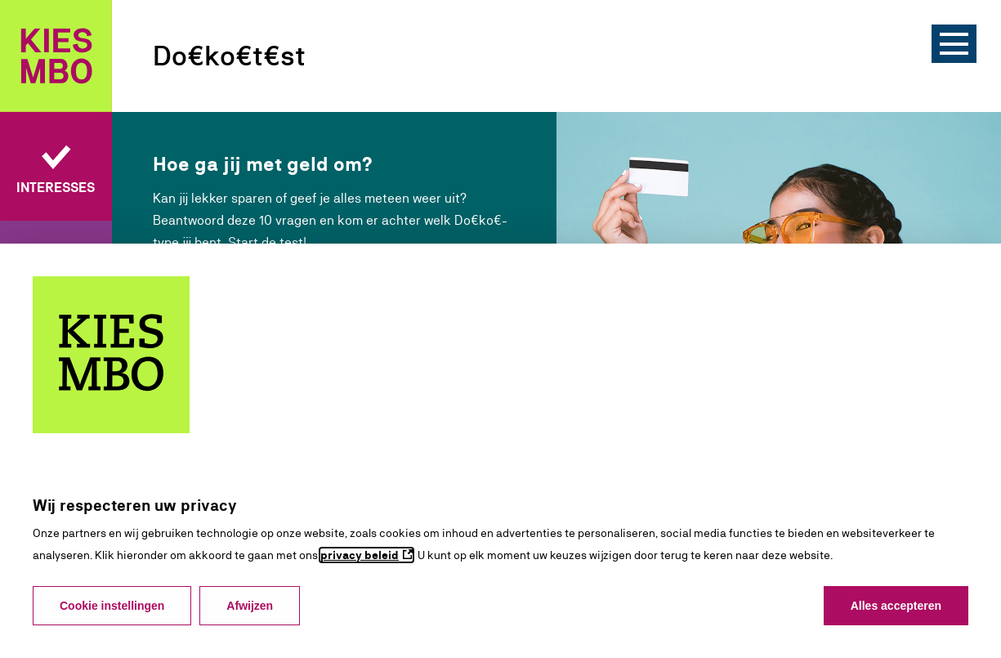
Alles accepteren (896, 605)
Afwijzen (249, 605)
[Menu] (954, 44)
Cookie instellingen (112, 605)
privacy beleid (359, 555)
